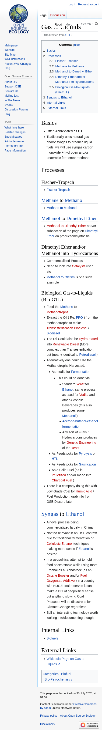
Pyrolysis (85, 453)
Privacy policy (48, 715)
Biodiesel (53, 333)
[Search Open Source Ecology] (90, 24)
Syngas (49, 514)
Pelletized (59, 475)
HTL (55, 459)
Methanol (74, 200)
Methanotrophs (57, 312)
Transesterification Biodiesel (66, 328)
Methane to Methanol (61, 208)
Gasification (87, 464)
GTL (68, 34)
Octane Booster (57, 575)
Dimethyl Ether (81, 218)
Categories (51, 674)
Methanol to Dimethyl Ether (66, 226)
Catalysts (78, 266)
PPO (79, 317)
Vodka (83, 395)
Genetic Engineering (81, 442)
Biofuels (52, 638)
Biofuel (66, 674)
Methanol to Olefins (60, 277)
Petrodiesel (87, 354)
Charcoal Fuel (62, 480)
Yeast (80, 384)
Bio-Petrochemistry (58, 679)
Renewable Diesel (66, 344)
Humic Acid (84, 491)
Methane (49, 200)
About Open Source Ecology (77, 715)
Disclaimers (47, 724)
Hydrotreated (88, 339)
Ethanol (67, 389)
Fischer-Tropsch (58, 190)
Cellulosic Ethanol (59, 543)
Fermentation (80, 372)
